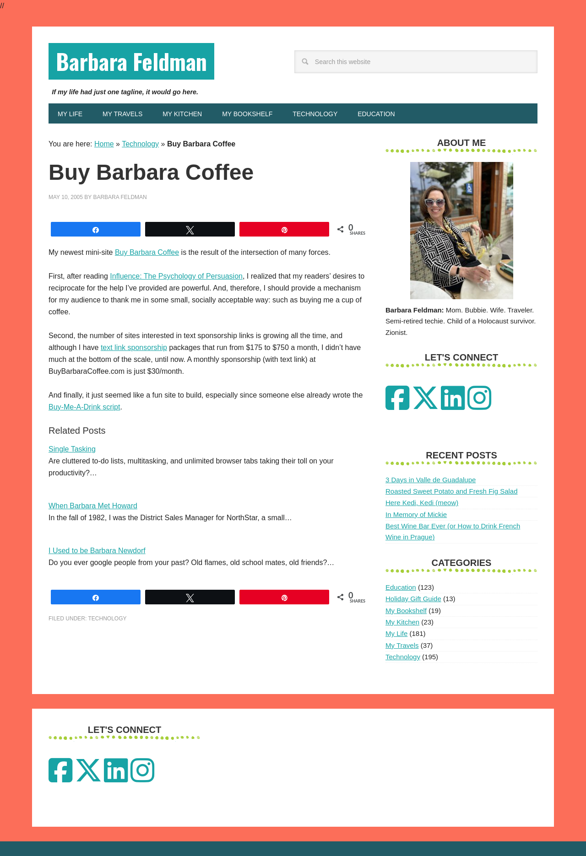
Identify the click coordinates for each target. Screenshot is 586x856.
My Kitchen (402, 622)
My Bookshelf (406, 610)
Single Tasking (72, 449)
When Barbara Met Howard (93, 506)
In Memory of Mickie (416, 514)
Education (400, 587)
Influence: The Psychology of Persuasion (176, 276)
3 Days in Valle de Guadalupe (430, 480)
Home (104, 144)
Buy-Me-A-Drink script (84, 407)
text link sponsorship (134, 347)
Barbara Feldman (131, 61)
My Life (396, 633)
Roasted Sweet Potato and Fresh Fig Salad (451, 491)
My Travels (402, 645)
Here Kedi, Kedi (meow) (421, 502)
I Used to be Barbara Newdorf (97, 551)
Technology (140, 144)
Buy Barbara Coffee (147, 252)
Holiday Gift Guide (413, 599)
